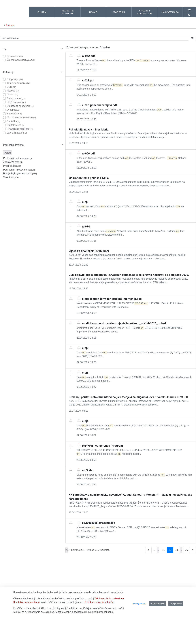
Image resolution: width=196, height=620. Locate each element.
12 (171, 551)
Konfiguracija (139, 603)
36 (187, 551)
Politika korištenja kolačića (99, 602)
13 (177, 551)
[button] (32, 49)
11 (164, 551)
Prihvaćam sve (157, 603)
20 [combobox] (67, 550)
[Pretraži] (94, 38)
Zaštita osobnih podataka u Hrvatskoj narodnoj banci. (85, 612)
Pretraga (10, 25)
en (189, 9)
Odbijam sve (176, 603)
